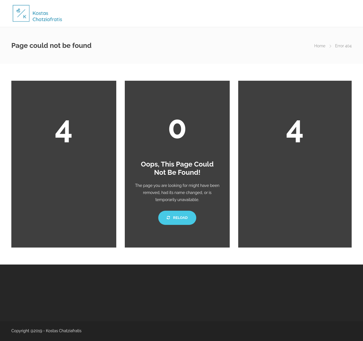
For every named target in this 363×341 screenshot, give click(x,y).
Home (320, 46)
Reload (177, 218)
